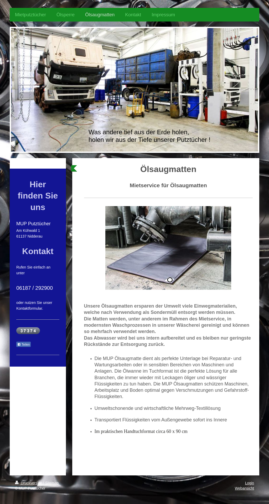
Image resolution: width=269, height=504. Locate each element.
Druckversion (29, 483)
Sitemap (52, 483)
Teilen (23, 344)
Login (249, 483)
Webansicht (244, 488)
